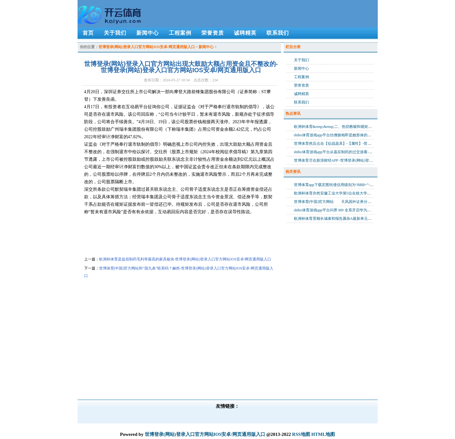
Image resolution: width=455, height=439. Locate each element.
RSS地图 (301, 434)
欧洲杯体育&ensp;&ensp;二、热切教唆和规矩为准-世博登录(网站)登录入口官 (357, 126)
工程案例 (301, 77)
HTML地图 (323, 434)
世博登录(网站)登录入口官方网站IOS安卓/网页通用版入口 (147, 47)
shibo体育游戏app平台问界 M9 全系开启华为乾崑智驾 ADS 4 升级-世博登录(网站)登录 (365, 210)
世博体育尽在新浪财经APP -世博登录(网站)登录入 (335, 160)
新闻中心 (206, 47)
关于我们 (301, 60)
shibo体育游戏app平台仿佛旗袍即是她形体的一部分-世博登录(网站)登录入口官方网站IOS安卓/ (372, 135)
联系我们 (301, 102)
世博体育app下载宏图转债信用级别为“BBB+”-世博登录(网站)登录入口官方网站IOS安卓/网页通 (372, 185)
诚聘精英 (301, 94)
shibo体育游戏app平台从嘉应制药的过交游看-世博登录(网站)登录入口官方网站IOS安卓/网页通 (372, 152)
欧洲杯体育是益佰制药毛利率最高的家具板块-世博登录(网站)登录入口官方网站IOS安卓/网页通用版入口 (185, 259)
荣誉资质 (301, 85)
